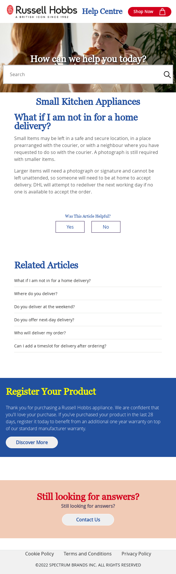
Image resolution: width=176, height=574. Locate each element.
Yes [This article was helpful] (70, 227)
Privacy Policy (136, 553)
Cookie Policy (39, 553)
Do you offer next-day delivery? (44, 319)
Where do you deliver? (35, 293)
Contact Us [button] (88, 519)
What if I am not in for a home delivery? (52, 280)
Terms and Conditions (88, 553)
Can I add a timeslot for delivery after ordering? (60, 346)
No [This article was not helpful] (106, 227)
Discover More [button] (32, 442)
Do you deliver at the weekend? (44, 306)
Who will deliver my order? (40, 333)
